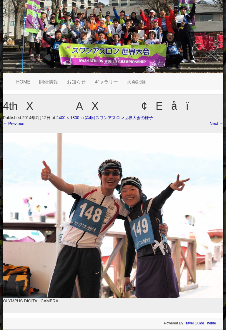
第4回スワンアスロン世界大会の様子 (119, 117)
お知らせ (76, 81)
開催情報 (48, 81)
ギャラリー (106, 81)
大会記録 (136, 81)
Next (216, 123)
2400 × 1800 (67, 117)
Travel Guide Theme (200, 323)
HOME (23, 81)
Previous (13, 123)
